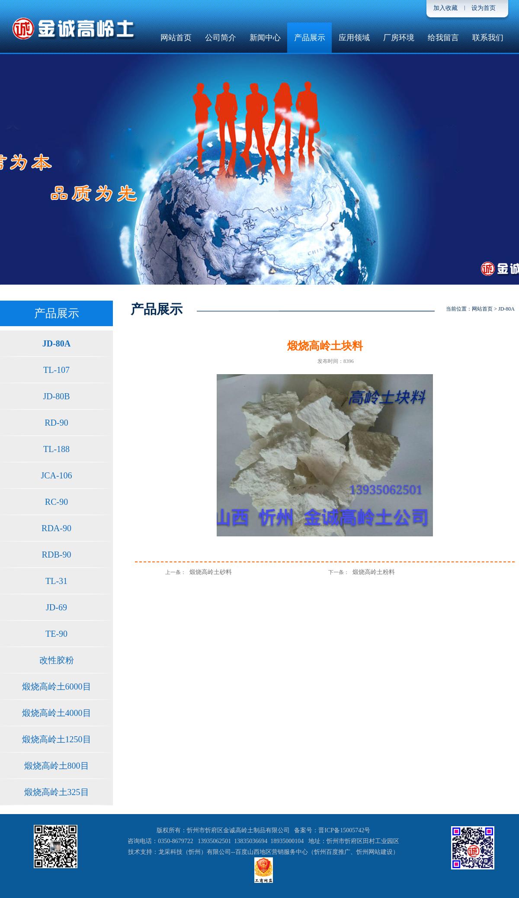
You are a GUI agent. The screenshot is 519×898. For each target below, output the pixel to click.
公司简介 (220, 37)
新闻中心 (265, 37)
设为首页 (483, 8)
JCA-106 (56, 475)
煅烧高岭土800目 (56, 765)
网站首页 (176, 37)
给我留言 (443, 37)
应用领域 (354, 37)
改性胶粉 (56, 660)
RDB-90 (56, 554)
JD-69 (56, 607)
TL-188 (56, 449)
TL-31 (56, 581)
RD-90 (56, 422)
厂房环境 (398, 37)
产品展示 (309, 37)
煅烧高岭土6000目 (56, 686)
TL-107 (56, 370)
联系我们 (487, 37)
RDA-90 (56, 528)
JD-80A (56, 343)
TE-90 (56, 633)
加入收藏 (445, 8)
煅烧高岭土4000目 (56, 713)
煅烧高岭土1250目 (56, 739)
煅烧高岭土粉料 (373, 572)
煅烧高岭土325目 (56, 792)
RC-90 (56, 502)
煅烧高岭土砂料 (210, 572)
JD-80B (56, 396)
